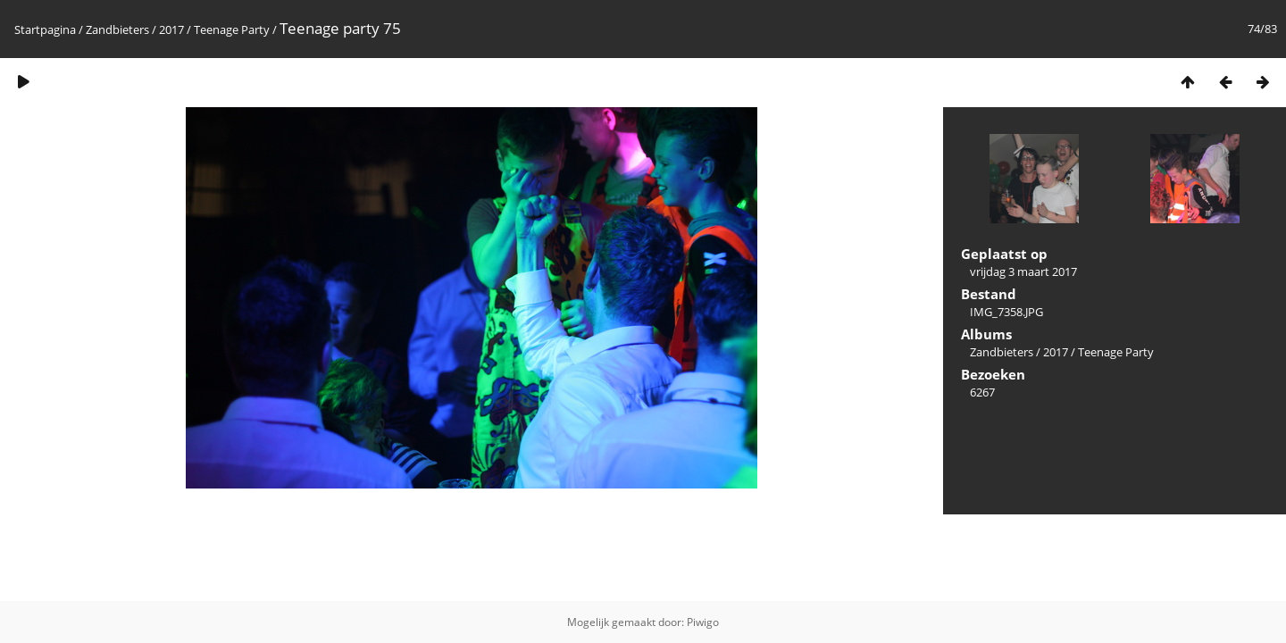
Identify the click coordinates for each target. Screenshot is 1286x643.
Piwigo (703, 622)
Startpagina (45, 29)
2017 (171, 29)
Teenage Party (232, 29)
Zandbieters (117, 29)
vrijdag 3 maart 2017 (1023, 271)
